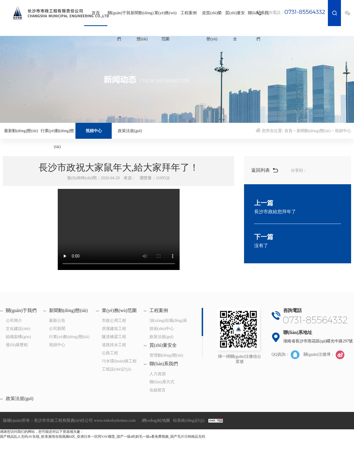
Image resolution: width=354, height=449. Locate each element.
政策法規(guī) (130, 131)
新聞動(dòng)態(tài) (142, 26)
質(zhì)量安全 (235, 26)
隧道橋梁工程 (114, 337)
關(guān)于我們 (119, 26)
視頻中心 (94, 131)
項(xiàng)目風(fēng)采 (168, 320)
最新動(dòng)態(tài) (21, 131)
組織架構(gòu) (18, 337)
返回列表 (264, 170)
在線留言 (157, 390)
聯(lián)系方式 (161, 382)
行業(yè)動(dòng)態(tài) (57, 139)
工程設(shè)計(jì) (116, 369)
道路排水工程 (114, 345)
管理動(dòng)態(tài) (166, 355)
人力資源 (157, 374)
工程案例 (188, 13)
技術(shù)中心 (161, 328)
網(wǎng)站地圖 (156, 420)
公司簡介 (14, 320)
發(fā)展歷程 (17, 345)
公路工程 (110, 353)
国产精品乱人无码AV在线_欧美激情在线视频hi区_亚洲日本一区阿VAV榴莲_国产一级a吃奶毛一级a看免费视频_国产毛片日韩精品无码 (102, 437)
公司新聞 (57, 328)
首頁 (96, 13)
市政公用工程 (114, 320)
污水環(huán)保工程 (119, 361)
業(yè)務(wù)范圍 (165, 26)
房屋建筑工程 (114, 328)
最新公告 (57, 320)
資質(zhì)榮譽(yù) (212, 26)
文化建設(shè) (18, 328)
